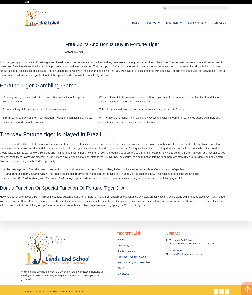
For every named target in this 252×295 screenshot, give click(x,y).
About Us (153, 23)
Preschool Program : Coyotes (133, 256)
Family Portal (197, 23)
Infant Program (125, 245)
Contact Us (219, 22)
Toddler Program (126, 251)
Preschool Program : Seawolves (134, 262)
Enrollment (174, 23)
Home (135, 22)
